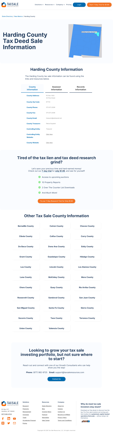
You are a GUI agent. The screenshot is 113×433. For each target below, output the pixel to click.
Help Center (46, 420)
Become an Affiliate (64, 414)
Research (26, 406)
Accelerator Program (29, 420)
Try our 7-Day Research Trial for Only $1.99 (56, 201)
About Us (61, 406)
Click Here (49, 134)
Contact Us (61, 412)
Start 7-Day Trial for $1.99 (99, 5)
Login (79, 5)
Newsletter (45, 417)
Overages (26, 414)
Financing (26, 409)
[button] (39, 5)
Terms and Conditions (65, 420)
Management (27, 412)
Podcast (44, 414)
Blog (43, 409)
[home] (9, 4)
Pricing (69, 5)
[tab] (32, 88)
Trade (24, 417)
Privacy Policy (62, 417)
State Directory (47, 406)
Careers (60, 409)
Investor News (46, 412)
